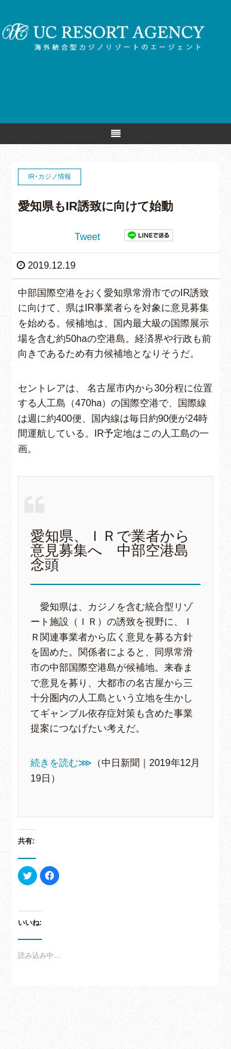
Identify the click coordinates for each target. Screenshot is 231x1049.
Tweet (87, 237)
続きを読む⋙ (61, 763)
